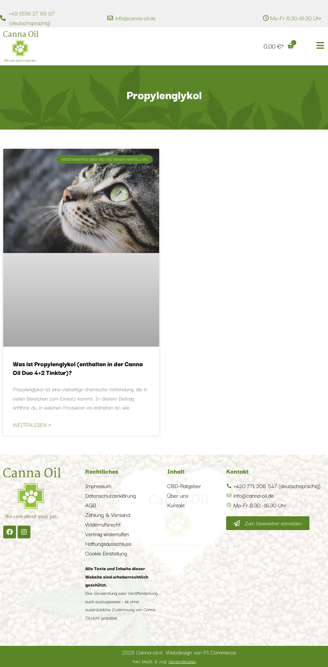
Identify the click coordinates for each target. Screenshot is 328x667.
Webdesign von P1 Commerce (201, 652)
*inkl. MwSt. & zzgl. (164, 661)
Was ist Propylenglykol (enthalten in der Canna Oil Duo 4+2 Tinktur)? (78, 368)
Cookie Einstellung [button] (106, 553)
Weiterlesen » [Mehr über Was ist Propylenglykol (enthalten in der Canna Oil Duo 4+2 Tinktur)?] (32, 424)
